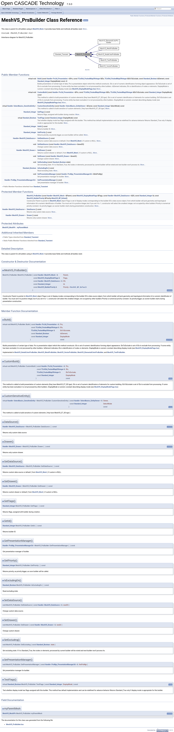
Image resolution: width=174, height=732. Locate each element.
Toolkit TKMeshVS (42, 12)
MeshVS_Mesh (38, 29)
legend (87, 69)
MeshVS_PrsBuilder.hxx (15, 724)
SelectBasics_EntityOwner (75, 106)
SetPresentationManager (46, 174)
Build (39, 79)
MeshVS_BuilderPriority (35, 198)
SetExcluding (42, 162)
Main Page (6, 9)
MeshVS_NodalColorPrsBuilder (25, 352)
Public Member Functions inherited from (25, 186)
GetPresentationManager (46, 180)
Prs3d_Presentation (60, 79)
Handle (49, 79)
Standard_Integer (43, 81)
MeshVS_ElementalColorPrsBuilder (90, 352)
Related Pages (18, 9)
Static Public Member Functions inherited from (27, 241)
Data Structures (46, 9)
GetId (39, 126)
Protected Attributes (167, 16)
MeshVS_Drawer (29, 150)
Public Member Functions (137, 16)
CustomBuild (42, 92)
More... (85, 29)
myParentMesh (22, 227)
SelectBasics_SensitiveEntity (24, 106)
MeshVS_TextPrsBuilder (116, 352)
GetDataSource (43, 138)
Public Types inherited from (20, 237)
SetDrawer (41, 156)
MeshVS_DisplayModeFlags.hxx (84, 89)
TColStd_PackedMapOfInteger (89, 79)
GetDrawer (41, 150)
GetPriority (41, 132)
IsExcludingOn (42, 168)
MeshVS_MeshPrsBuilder (47, 352)
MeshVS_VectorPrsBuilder (67, 352)
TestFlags (41, 118)
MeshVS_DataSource (27, 138)
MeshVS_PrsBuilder (34, 196)
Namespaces (31, 9)
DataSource (31, 209)
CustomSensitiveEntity (45, 106)
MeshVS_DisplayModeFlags (87, 196)
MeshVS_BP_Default (59, 198)
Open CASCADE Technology (10, 12)
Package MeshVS (56, 12)
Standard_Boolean (150, 79)
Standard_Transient (41, 186)
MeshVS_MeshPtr (9, 227)
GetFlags (40, 112)
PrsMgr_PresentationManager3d (80, 174)
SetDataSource (42, 144)
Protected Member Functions (153, 16)
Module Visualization (28, 12)
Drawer (29, 215)
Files (57, 9)
